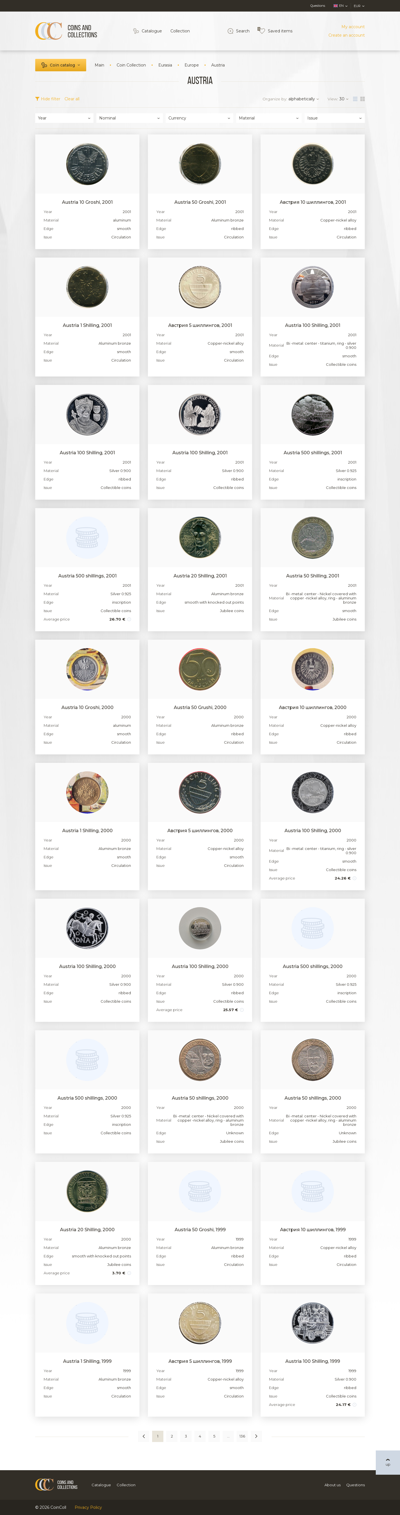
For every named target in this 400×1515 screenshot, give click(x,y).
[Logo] (66, 31)
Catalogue (152, 31)
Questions (317, 6)
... (228, 1436)
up (388, 1464)
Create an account (346, 35)
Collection (180, 31)
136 (242, 1436)
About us (333, 1485)
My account (353, 26)
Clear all (72, 98)
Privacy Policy (88, 1507)
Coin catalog (62, 65)
